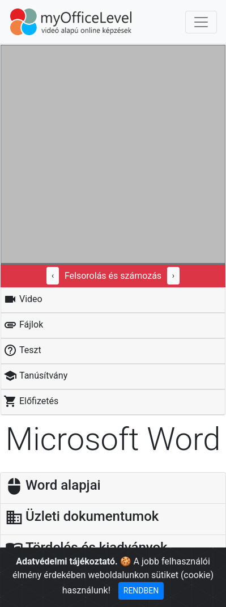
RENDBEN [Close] (141, 590)
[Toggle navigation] (201, 22)
